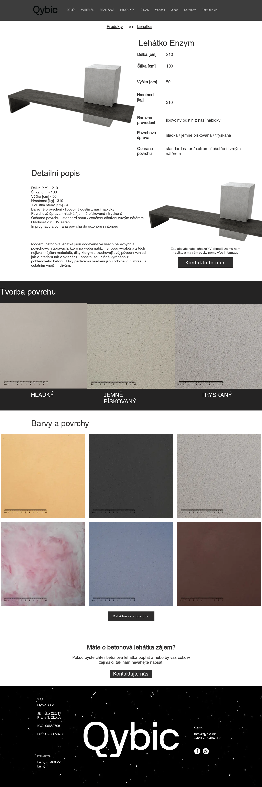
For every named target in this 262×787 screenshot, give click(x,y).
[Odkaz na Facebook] (197, 751)
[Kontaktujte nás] (205, 262)
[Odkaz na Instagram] (206, 751)
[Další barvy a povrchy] (131, 616)
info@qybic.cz (205, 734)
